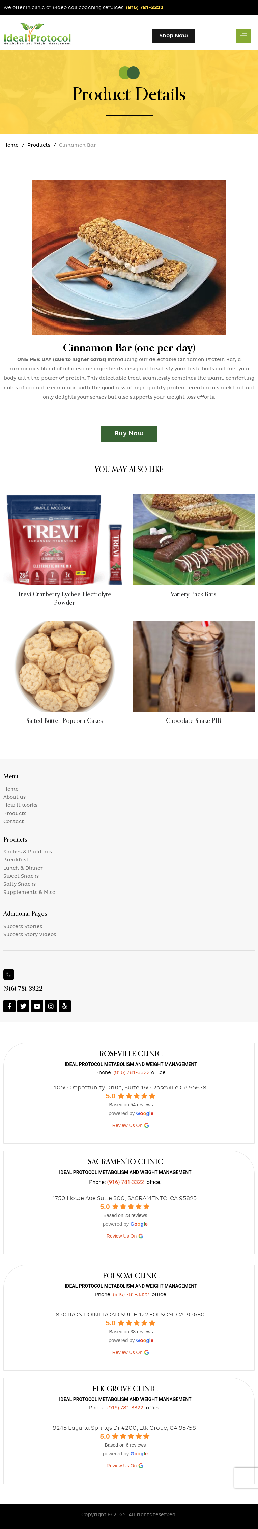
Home (11, 145)
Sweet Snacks (21, 876)
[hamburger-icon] (243, 36)
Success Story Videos (29, 934)
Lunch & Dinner (23, 868)
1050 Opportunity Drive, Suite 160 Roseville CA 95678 (130, 1087)
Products (38, 145)
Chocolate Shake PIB (193, 721)
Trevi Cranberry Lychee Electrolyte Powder (64, 598)
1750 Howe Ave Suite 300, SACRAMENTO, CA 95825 (124, 1198)
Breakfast (16, 860)
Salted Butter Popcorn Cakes (64, 721)
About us (14, 797)
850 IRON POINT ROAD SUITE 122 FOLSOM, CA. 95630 (130, 1314)
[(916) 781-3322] (8, 974)
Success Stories (22, 926)
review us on (131, 1125)
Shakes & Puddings (27, 852)
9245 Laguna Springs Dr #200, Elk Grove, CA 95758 (124, 1428)
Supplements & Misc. (29, 892)
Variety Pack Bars (194, 594)
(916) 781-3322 (144, 7)
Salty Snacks (19, 884)
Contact (13, 821)
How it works (20, 805)
